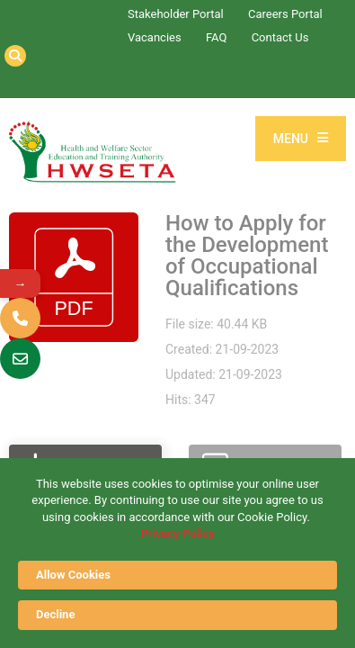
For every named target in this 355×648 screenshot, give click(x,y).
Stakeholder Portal (176, 14)
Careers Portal (285, 14)
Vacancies (155, 37)
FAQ (216, 37)
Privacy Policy (177, 533)
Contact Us (280, 37)
